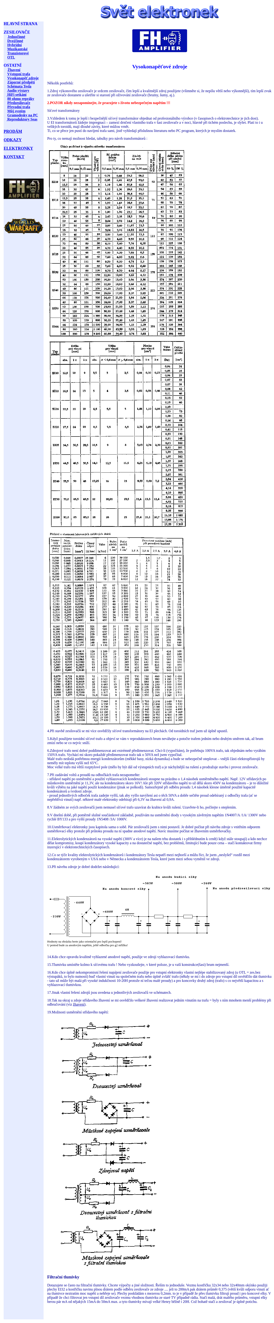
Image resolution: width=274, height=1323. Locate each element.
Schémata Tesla (19, 86)
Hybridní (14, 45)
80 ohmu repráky (20, 99)
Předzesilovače (18, 103)
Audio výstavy (18, 90)
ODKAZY (13, 140)
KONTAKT (14, 157)
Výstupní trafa (18, 74)
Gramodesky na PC (22, 115)
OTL (11, 57)
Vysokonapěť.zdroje (23, 78)
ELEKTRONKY (18, 148)
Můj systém (16, 111)
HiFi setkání (16, 94)
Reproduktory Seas (21, 119)
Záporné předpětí (21, 82)
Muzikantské (17, 49)
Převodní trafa (18, 107)
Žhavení (14, 70)
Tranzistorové (18, 53)
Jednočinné (16, 37)
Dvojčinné (15, 41)
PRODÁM (13, 131)
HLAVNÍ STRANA (20, 23)
